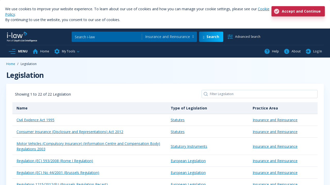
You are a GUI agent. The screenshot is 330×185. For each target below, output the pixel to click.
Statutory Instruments (189, 146)
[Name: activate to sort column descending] (89, 108)
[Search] (107, 37)
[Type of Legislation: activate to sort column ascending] (208, 108)
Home (10, 64)
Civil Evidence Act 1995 (35, 119)
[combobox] (169, 37)
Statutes (178, 119)
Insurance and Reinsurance (275, 119)
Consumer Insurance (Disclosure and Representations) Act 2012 (69, 131)
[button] (67, 51)
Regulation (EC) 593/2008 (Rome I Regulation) (54, 160)
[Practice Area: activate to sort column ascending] (283, 108)
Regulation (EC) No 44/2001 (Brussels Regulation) (57, 172)
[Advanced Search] (243, 37)
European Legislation (188, 160)
